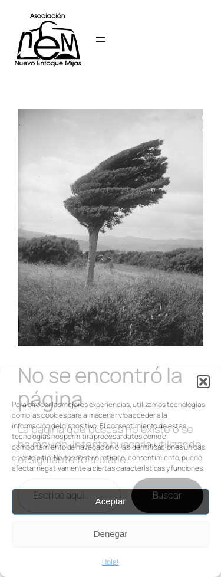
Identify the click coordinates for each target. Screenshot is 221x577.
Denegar (111, 534)
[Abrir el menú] (101, 39)
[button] (203, 382)
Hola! (110, 562)
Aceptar (110, 501)
